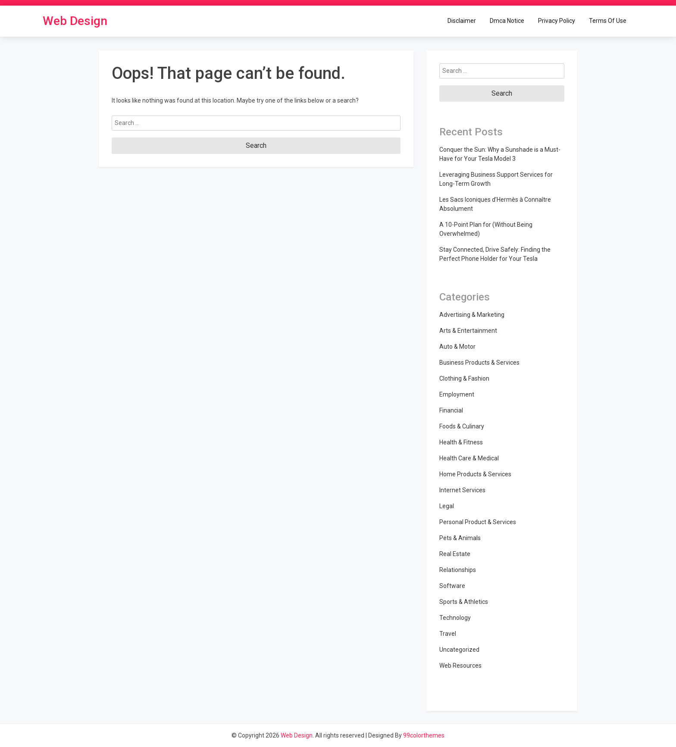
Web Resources (460, 665)
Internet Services (462, 490)
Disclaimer (462, 20)
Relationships (457, 569)
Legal (446, 506)
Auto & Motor (457, 346)
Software (452, 585)
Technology (455, 617)
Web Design (75, 21)
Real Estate (454, 553)
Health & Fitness (461, 442)
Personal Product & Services (477, 522)
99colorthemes (423, 735)
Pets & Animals (460, 537)
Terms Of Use (607, 20)
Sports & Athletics (463, 601)
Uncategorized (459, 649)
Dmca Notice (507, 20)
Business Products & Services (479, 362)
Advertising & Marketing (471, 314)
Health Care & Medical (469, 458)
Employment (456, 394)
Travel (447, 633)
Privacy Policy (556, 20)
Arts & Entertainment (468, 330)
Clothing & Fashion (464, 378)
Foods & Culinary (461, 426)
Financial (451, 410)
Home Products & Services (475, 474)
